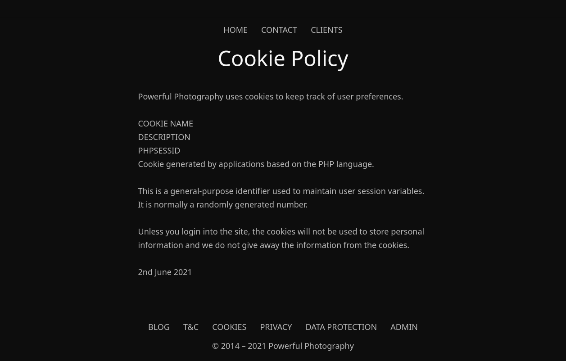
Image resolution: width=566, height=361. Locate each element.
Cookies (229, 326)
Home (235, 29)
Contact (279, 29)
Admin (404, 326)
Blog (159, 326)
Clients (327, 29)
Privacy (276, 326)
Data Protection (341, 326)
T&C (191, 326)
